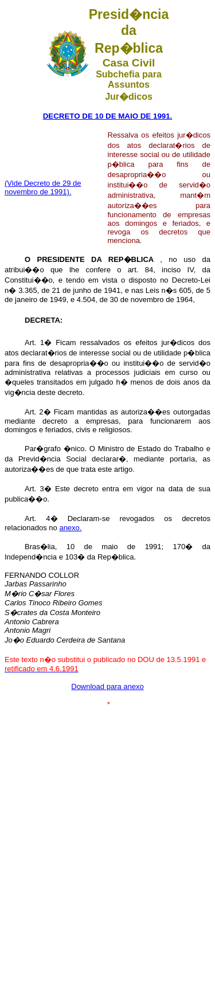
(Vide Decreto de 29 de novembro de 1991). (43, 187)
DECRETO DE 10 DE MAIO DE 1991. (108, 116)
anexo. (70, 527)
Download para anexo (107, 686)
